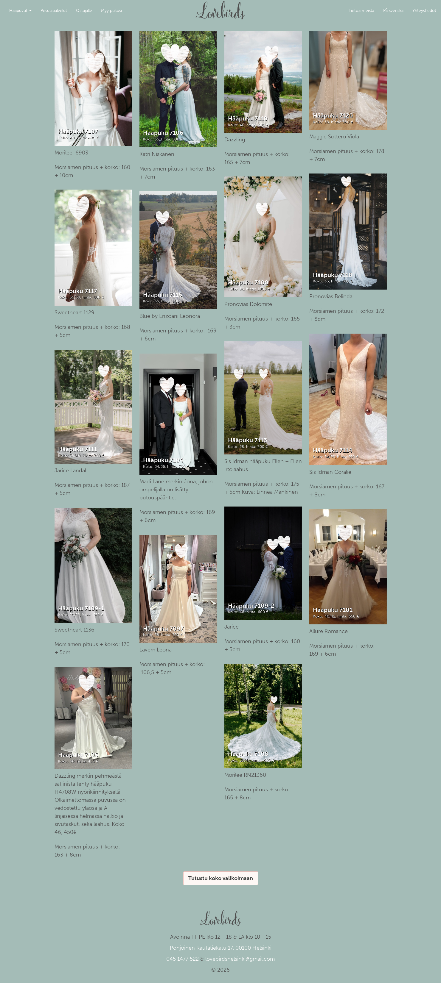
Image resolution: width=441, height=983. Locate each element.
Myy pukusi (111, 10)
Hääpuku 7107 (78, 131)
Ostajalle (84, 10)
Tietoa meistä (361, 10)
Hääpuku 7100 (248, 282)
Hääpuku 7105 (78, 754)
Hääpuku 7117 (77, 291)
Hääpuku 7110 (248, 118)
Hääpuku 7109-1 (81, 608)
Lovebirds (220, 7)
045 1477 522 (182, 959)
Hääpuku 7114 (332, 450)
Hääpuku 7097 (163, 628)
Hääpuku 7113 (247, 440)
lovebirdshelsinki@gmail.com (240, 959)
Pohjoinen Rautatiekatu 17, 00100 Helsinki (220, 948)
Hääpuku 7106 (163, 132)
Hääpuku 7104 (163, 460)
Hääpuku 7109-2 (251, 605)
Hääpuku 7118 (332, 275)
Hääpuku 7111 (77, 449)
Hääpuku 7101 (333, 609)
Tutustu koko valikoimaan (220, 878)
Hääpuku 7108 (248, 753)
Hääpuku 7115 (162, 294)
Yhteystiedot (424, 10)
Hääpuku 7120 (333, 115)
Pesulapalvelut (54, 10)
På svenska (393, 10)
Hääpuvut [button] (20, 10)
